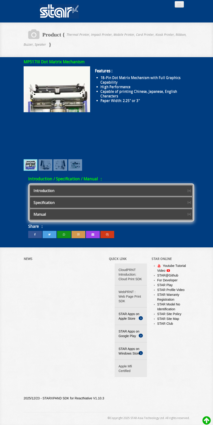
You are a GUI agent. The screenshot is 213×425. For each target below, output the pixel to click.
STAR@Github (167, 275)
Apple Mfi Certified (125, 368)
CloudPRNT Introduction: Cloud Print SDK (130, 274)
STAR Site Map (168, 319)
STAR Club (165, 323)
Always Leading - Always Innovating (59, 11)
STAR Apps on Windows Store (131, 351)
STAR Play (165, 285)
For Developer (167, 280)
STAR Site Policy (169, 314)
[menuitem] (30, 165)
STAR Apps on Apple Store (131, 316)
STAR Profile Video (171, 290)
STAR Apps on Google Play (131, 334)
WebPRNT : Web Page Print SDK (130, 296)
